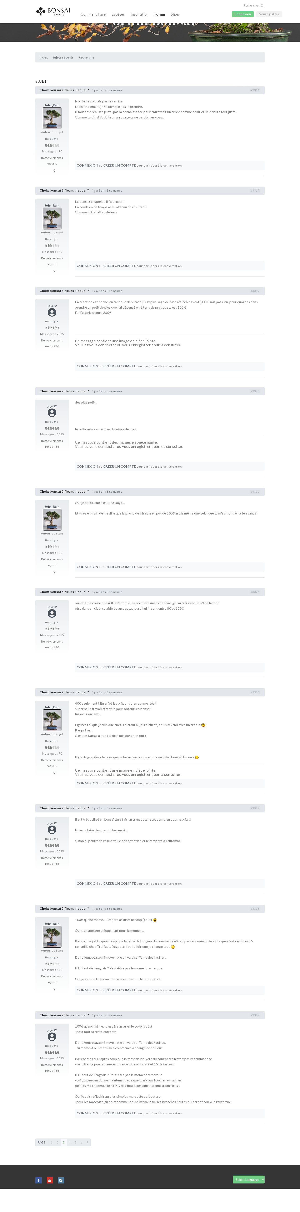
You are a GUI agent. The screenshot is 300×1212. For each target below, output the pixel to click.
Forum (160, 14)
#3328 (255, 932)
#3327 (255, 831)
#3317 (255, 213)
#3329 (255, 1038)
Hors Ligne (51, 162)
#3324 (255, 615)
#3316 (255, 113)
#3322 (255, 515)
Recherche (86, 80)
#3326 (255, 715)
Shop (175, 14)
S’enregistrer (269, 14)
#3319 (255, 314)
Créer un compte (119, 189)
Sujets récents (63, 80)
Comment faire (93, 14)
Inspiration (140, 14)
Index (43, 80)
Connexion (242, 14)
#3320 (255, 414)
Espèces (118, 14)
